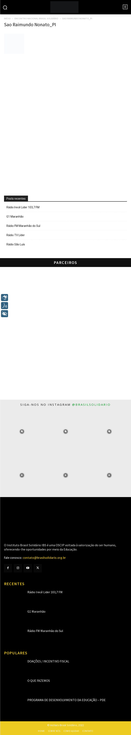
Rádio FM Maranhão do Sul (23, 225)
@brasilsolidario (91, 404)
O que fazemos (38, 681)
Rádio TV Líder (15, 235)
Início (7, 18)
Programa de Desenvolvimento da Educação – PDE (66, 700)
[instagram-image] (22, 431)
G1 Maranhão (15, 216)
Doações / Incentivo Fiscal (48, 661)
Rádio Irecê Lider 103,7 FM (22, 207)
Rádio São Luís (15, 244)
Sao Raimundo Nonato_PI (30, 24)
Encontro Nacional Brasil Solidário (36, 18)
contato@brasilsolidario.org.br (44, 558)
